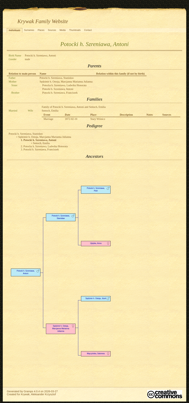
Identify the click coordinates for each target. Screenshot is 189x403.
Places (41, 30)
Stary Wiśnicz (97, 118)
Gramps (28, 391)
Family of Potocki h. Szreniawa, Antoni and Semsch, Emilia (74, 106)
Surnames (29, 30)
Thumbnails (75, 30)
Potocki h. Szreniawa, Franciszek (60, 92)
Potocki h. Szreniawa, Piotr (96, 189)
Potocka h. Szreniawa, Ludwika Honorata (64, 85)
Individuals (14, 30)
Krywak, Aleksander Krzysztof (38, 394)
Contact (88, 30)
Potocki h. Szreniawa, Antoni (57, 88)
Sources (52, 30)
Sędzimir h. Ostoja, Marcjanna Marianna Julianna (66, 81)
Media (63, 30)
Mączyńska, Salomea (96, 354)
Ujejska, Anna (96, 243)
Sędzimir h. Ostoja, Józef (95, 298)
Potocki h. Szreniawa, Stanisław (57, 77)
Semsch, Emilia (50, 110)
